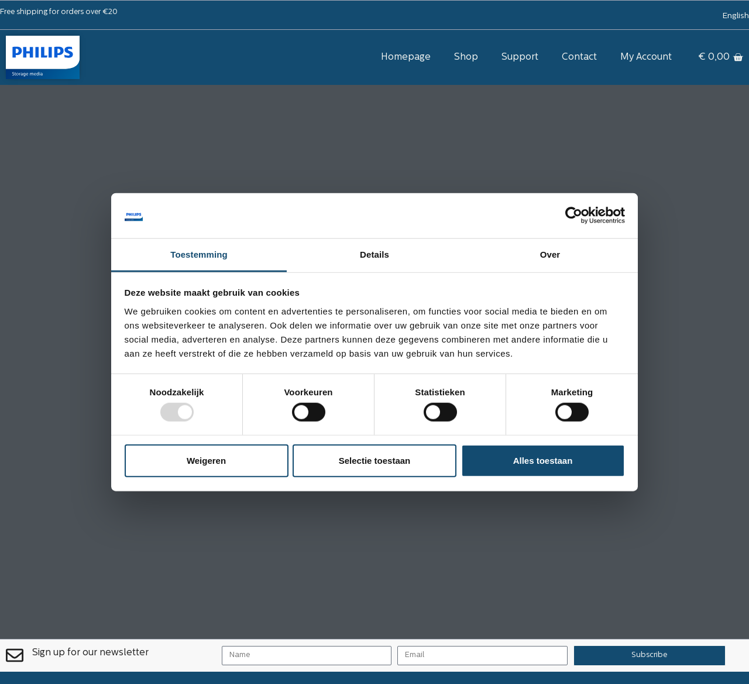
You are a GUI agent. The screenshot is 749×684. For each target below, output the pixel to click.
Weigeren (206, 460)
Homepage (406, 57)
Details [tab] (374, 254)
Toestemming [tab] (199, 254)
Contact (579, 57)
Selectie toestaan (375, 460)
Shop (466, 57)
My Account (646, 57)
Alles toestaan (543, 460)
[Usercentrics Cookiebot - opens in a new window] (574, 215)
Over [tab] (550, 254)
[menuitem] (736, 16)
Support (519, 57)
